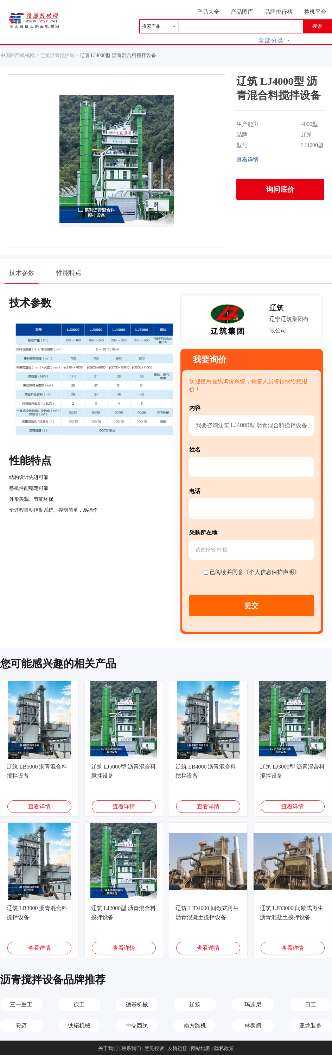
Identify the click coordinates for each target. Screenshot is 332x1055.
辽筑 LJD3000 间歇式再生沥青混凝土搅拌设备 (291, 912)
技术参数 (22, 276)
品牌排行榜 (278, 12)
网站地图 (201, 1048)
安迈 (21, 1026)
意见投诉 (154, 1048)
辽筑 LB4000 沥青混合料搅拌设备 (205, 771)
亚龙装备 (310, 1026)
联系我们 (131, 1048)
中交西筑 (137, 1026)
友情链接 (177, 1048)
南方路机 (195, 1026)
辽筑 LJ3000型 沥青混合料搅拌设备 (292, 771)
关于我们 (108, 1048)
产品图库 (242, 12)
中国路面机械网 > (20, 55)
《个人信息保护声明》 (271, 572)
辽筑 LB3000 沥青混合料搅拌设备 (37, 912)
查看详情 (247, 160)
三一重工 (21, 1004)
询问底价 (280, 189)
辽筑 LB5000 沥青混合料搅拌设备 (37, 771)
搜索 (317, 26)
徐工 (79, 1004)
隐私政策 (224, 1048)
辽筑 (194, 1004)
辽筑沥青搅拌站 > (60, 55)
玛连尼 (252, 1004)
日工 (310, 1004)
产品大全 (208, 12)
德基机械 (137, 1004)
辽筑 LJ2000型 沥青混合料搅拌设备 (123, 912)
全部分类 (274, 40)
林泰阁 (252, 1026)
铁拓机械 (79, 1026)
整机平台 (315, 12)
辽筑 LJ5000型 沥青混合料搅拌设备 (123, 771)
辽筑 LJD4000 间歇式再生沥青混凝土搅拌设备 (207, 912)
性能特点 (69, 272)
